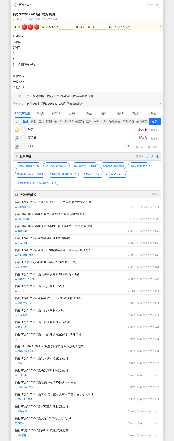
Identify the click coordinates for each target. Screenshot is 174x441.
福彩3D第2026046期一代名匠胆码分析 (87, 313)
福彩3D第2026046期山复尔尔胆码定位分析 (87, 373)
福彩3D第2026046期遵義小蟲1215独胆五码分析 (87, 385)
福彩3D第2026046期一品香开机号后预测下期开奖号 (87, 336)
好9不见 (20, 435)
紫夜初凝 (21, 243)
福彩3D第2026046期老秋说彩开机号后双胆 (87, 325)
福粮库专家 (22, 219)
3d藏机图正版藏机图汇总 (63, 174)
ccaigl (19, 291)
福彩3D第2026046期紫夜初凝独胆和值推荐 (87, 240)
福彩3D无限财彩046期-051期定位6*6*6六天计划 (87, 264)
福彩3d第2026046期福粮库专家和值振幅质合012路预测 (87, 216)
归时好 (18, 19)
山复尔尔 (21, 375)
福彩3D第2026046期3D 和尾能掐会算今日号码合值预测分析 (87, 252)
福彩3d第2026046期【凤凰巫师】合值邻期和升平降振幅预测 (87, 228)
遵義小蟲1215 (24, 387)
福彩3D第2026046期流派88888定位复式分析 (87, 421)
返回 (15, 5)
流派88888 (22, 423)
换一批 (153, 156)
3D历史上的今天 (25, 399)
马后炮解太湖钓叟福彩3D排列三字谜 (36, 182)
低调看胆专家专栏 (26, 279)
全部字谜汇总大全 (92, 174)
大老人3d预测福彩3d (28, 165)
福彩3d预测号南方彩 (56, 165)
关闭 (157, 5)
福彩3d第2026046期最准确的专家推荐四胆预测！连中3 (87, 349)
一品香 (20, 339)
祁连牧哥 (21, 411)
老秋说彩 (21, 327)
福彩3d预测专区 (138, 165)
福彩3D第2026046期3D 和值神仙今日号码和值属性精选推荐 (87, 204)
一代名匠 (21, 315)
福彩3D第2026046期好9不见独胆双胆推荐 (87, 433)
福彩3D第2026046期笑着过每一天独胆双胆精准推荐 (87, 300)
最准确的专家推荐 (26, 351)
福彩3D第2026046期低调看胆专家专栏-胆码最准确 (87, 276)
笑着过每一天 (23, 303)
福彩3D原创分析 (117, 174)
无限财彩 (21, 267)
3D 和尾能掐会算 (25, 255)
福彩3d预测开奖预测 (85, 165)
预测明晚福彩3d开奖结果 (30, 174)
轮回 (18, 363)
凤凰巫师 (21, 231)
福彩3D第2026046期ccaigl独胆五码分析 (87, 288)
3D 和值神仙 (23, 207)
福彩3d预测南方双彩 (113, 165)
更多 (150, 5)
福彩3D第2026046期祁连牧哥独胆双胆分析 (87, 409)
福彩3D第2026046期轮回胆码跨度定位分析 (87, 361)
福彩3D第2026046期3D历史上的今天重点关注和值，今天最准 (87, 397)
